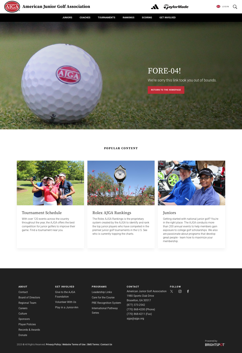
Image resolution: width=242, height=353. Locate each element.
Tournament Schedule (42, 212)
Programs (99, 286)
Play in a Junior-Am (66, 307)
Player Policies (27, 324)
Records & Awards (29, 329)
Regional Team (27, 302)
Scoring (147, 17)
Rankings (128, 17)
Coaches (85, 17)
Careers (22, 308)
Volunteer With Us (65, 302)
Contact (23, 292)
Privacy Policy (53, 344)
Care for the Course (103, 297)
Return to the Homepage (166, 90)
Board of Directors (29, 297)
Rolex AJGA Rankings (111, 212)
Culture (22, 313)
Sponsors (24, 319)
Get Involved (167, 17)
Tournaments (106, 17)
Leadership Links (102, 292)
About (23, 286)
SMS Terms (93, 344)
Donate (22, 335)
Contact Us (106, 344)
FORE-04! (164, 71)
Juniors (67, 17)
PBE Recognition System (106, 302)
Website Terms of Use (74, 344)
